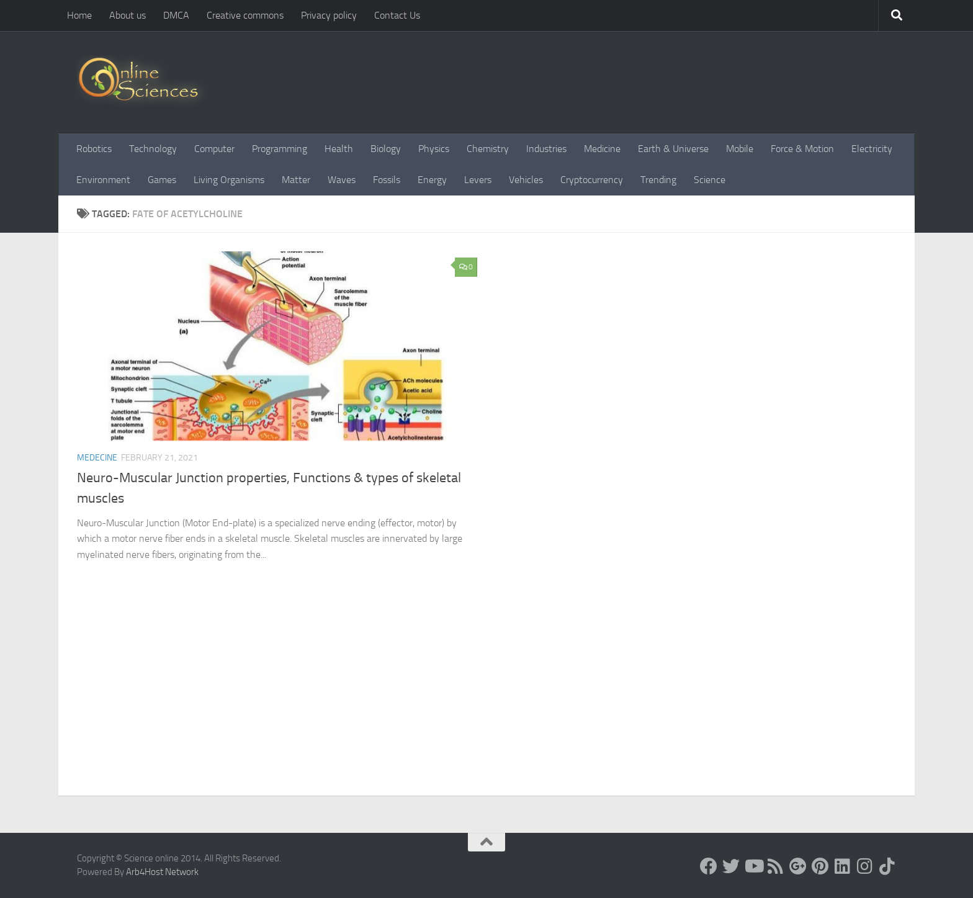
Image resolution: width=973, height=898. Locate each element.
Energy (432, 180)
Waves (342, 180)
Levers (477, 180)
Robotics (94, 149)
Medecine (97, 457)
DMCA (176, 15)
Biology (385, 149)
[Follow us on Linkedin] (842, 866)
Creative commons (245, 15)
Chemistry (488, 149)
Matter (296, 180)
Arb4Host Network (162, 872)
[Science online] (708, 866)
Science (709, 180)
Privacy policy (329, 15)
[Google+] (798, 866)
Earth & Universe (673, 149)
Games (162, 180)
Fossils (386, 180)
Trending (658, 180)
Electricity (871, 149)
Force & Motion (802, 149)
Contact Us (397, 15)
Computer (214, 149)
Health (339, 149)
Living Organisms (229, 180)
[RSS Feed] (775, 866)
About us (127, 15)
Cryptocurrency (591, 180)
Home (79, 15)
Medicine (602, 149)
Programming (279, 149)
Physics (433, 149)
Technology (153, 149)
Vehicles (526, 180)
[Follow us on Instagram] (865, 866)
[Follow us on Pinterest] (820, 866)
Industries (546, 149)
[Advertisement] (486, 702)
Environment (103, 180)
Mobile (739, 149)
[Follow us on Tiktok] (887, 866)
